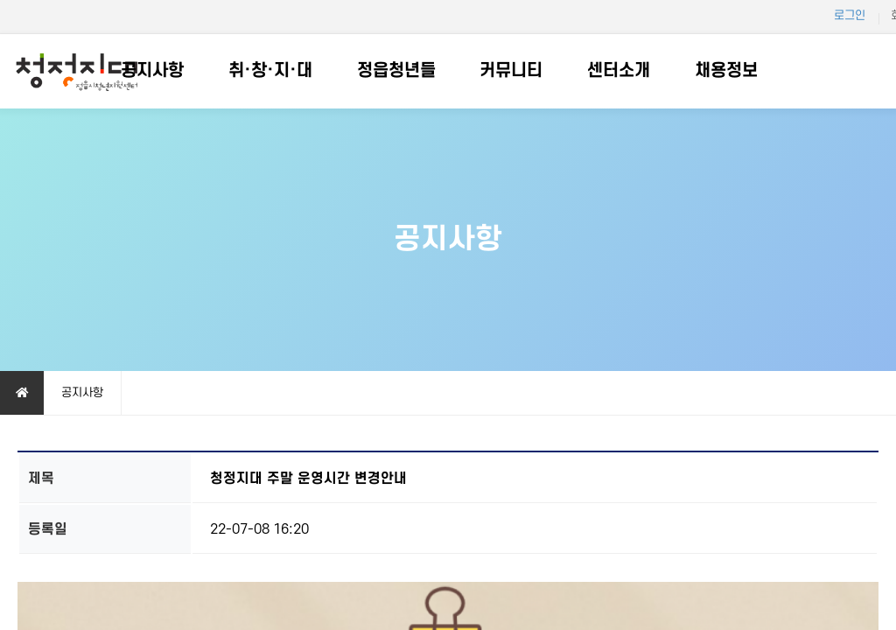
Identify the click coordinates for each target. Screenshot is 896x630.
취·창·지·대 (270, 70)
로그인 (849, 15)
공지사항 (152, 70)
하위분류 (192, 71)
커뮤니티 (511, 70)
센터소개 (618, 70)
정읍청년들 (396, 70)
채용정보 (726, 70)
